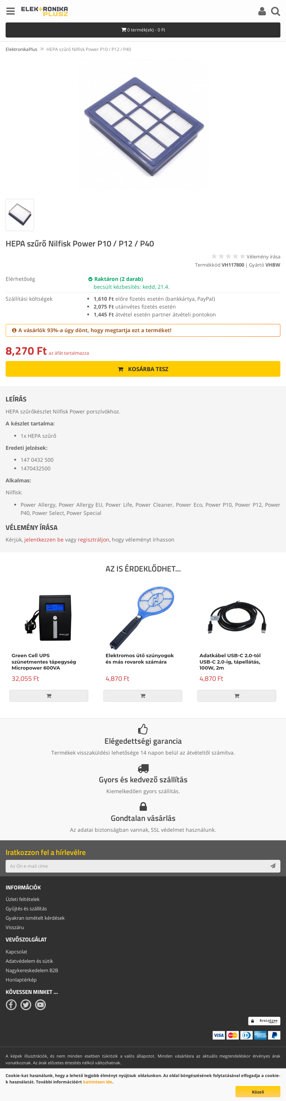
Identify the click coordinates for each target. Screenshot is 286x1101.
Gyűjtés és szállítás (26, 908)
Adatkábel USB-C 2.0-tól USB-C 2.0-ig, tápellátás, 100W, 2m (230, 661)
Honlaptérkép (21, 979)
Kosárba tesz (143, 369)
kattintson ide (97, 1082)
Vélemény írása (263, 256)
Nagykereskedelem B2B (32, 970)
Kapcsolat (16, 951)
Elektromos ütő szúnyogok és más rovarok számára (140, 658)
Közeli (258, 1092)
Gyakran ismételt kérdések (35, 918)
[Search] (275, 12)
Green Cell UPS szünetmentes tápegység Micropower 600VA (44, 661)
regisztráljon (93, 539)
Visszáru (15, 927)
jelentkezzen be (44, 539)
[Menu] (10, 12)
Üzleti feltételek (23, 899)
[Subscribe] (272, 866)
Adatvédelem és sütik (29, 961)
